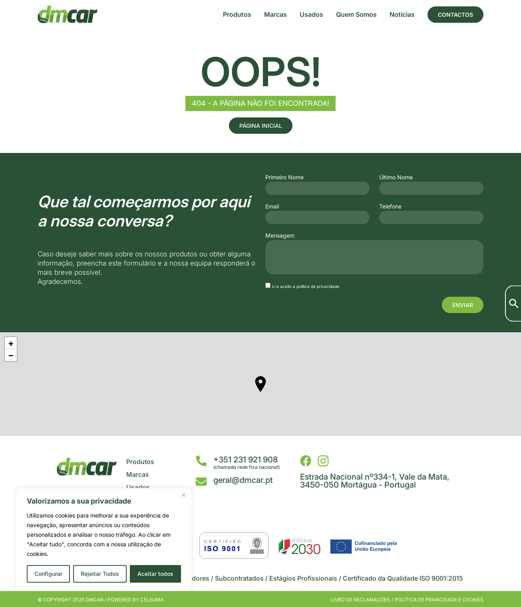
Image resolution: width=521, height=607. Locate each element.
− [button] (11, 355)
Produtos (237, 14)
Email (272, 206)
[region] (104, 539)
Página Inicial (260, 125)
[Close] (183, 495)
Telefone (390, 206)
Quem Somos (356, 14)
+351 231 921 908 (245, 459)
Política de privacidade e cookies (439, 599)
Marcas (275, 14)
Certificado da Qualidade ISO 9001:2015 (403, 578)
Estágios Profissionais (303, 578)
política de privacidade (317, 286)
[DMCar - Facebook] (305, 460)
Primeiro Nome (284, 177)
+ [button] (11, 343)
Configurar (48, 573)
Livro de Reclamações (360, 599)
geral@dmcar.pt (243, 480)
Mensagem (279, 235)
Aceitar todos (155, 573)
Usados (311, 14)
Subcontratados (239, 578)
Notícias (402, 14)
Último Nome (396, 177)
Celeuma (151, 600)
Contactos (455, 14)
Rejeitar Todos (100, 573)
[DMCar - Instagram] (323, 460)
